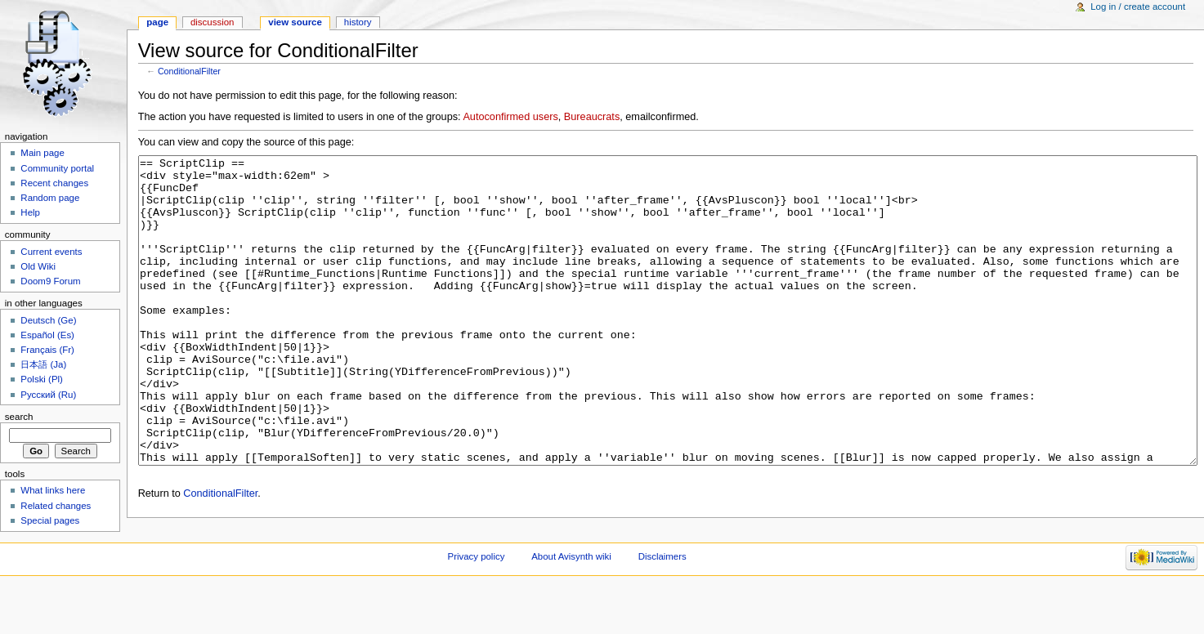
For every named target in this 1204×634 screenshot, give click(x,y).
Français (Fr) (47, 350)
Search (19, 417)
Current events (51, 252)
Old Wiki (38, 266)
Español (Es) (47, 335)
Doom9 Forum (50, 281)
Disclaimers (662, 605)
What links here (52, 490)
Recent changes (54, 183)
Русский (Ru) (48, 395)
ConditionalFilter (189, 71)
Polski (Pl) (41, 379)
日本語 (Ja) (43, 364)
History (358, 22)
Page (157, 22)
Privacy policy (476, 605)
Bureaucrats (592, 117)
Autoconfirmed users (510, 117)
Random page (49, 198)
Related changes (55, 506)
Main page (42, 153)
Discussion (212, 22)
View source (295, 22)
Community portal (57, 168)
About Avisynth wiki (571, 605)
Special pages (49, 520)
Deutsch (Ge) (48, 320)
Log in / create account (1137, 6)
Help (30, 212)
